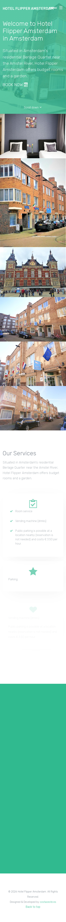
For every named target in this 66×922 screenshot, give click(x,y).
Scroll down (33, 107)
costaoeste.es (48, 902)
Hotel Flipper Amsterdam (28, 8)
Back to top (33, 906)
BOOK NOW (15, 84)
